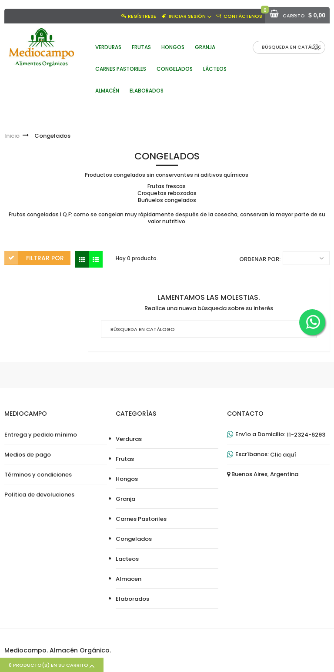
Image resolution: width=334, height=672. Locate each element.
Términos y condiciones (38, 475)
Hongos (127, 479)
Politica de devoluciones (39, 495)
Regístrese (142, 16)
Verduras (129, 439)
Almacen (128, 579)
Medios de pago (27, 455)
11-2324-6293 (306, 435)
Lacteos (127, 559)
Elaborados (132, 599)
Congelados (134, 539)
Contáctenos (243, 16)
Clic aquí (283, 455)
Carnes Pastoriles (141, 519)
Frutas (125, 459)
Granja (125, 499)
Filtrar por (45, 258)
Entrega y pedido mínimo (40, 435)
